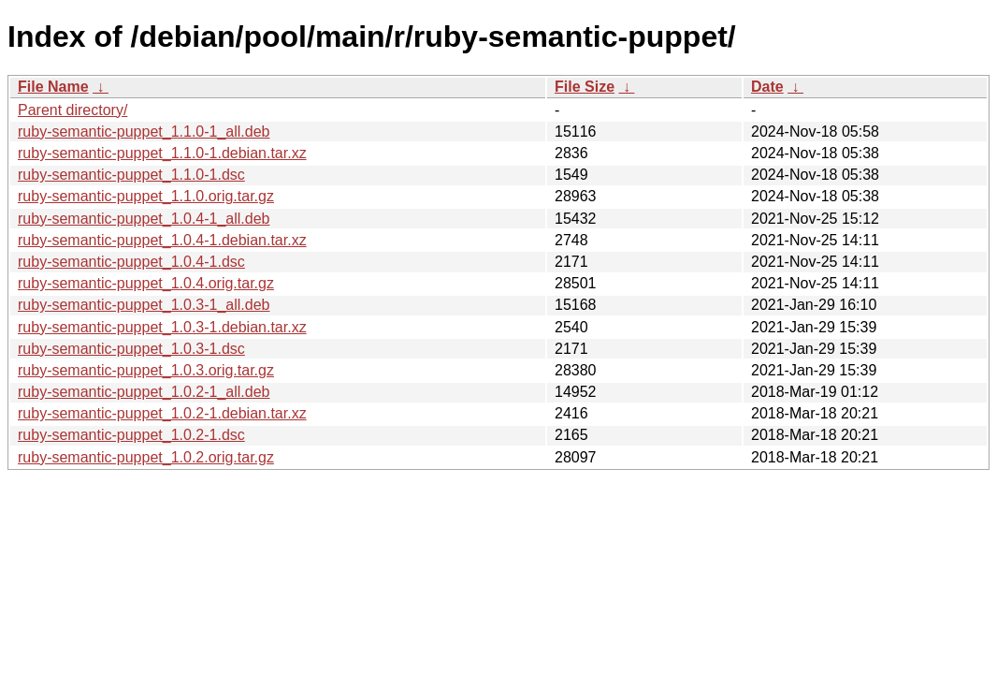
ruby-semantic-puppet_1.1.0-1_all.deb (144, 131)
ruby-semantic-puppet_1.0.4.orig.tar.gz (146, 283)
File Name (53, 87)
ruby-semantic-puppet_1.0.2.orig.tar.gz (146, 457)
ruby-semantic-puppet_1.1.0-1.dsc (131, 175)
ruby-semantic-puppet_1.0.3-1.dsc (131, 349)
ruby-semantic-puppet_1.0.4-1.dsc (131, 262)
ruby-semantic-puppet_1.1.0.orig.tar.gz (146, 196)
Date (767, 87)
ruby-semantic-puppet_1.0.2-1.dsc (131, 435)
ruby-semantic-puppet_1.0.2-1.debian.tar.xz (162, 413)
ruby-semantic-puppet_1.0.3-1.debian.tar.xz (162, 327)
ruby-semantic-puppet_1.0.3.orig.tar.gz (146, 370)
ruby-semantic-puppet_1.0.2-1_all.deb (144, 392)
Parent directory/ (72, 110)
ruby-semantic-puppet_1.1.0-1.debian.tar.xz (162, 153)
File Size (584, 87)
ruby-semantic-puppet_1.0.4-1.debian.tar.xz (162, 240)
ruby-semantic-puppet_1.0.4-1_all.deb (144, 219)
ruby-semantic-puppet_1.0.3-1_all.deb (144, 305)
